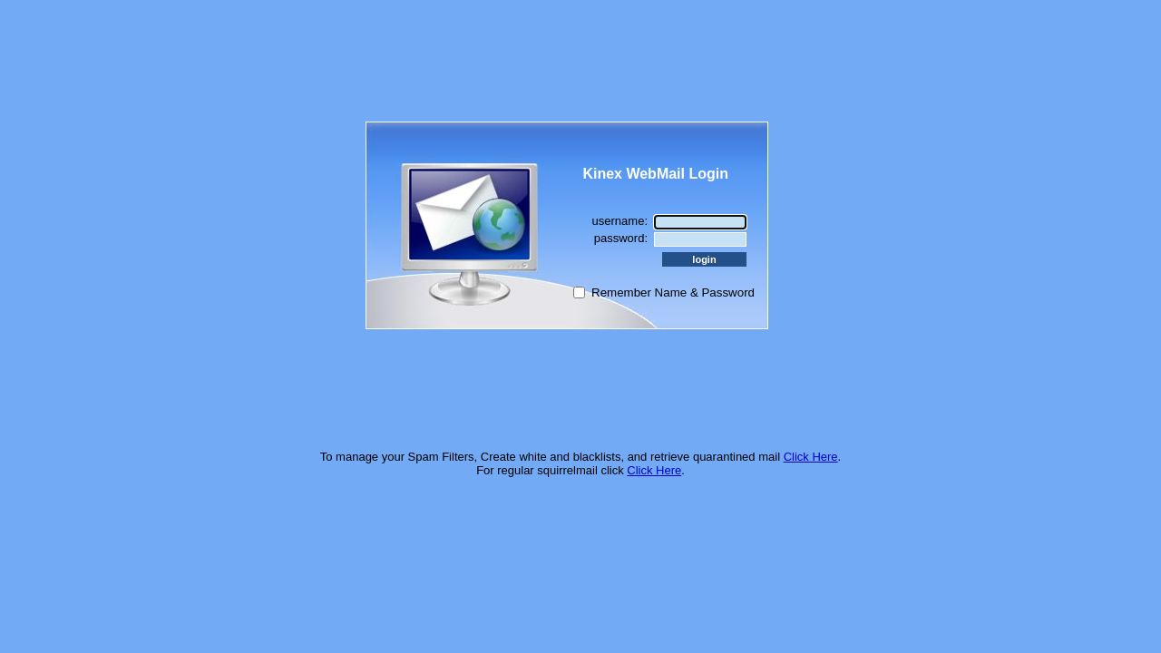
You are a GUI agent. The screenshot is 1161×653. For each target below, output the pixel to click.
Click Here (811, 456)
